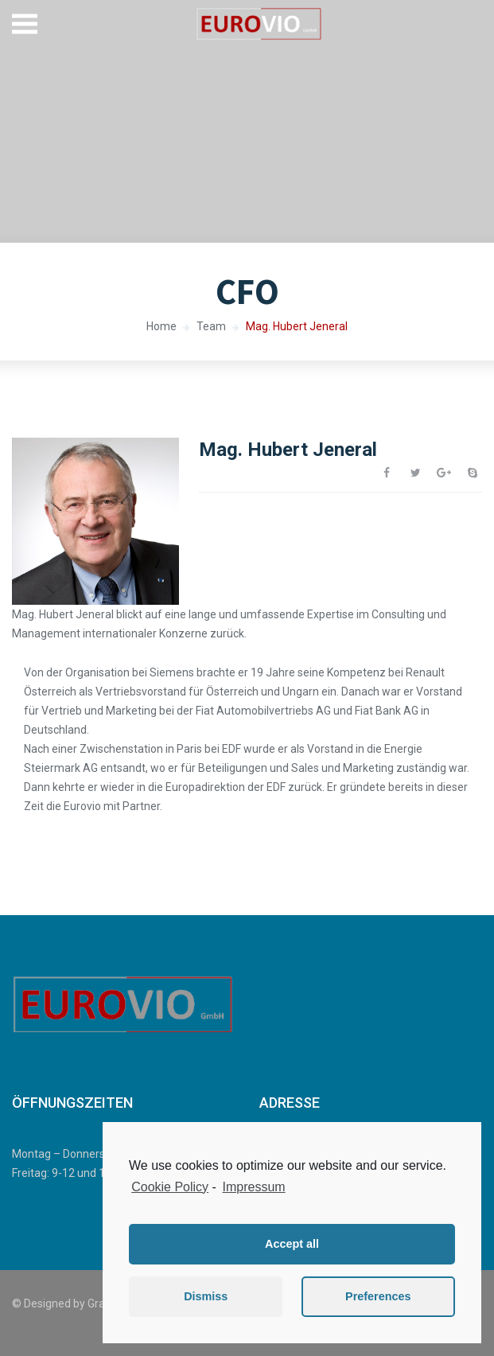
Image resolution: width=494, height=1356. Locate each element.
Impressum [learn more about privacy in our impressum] (254, 1187)
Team (211, 326)
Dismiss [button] (206, 1296)
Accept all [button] (292, 1243)
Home (161, 326)
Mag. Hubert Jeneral (297, 326)
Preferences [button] (377, 1296)
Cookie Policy (169, 1187)
